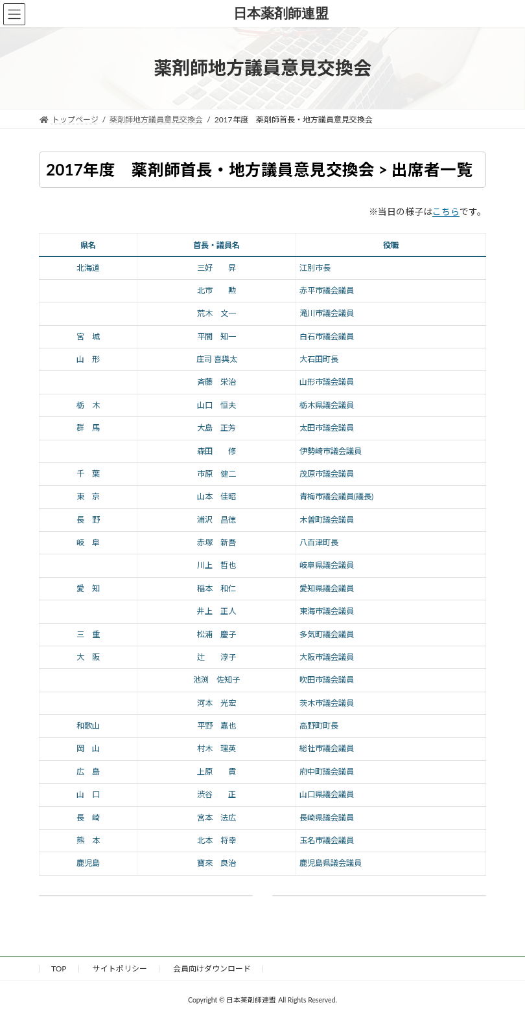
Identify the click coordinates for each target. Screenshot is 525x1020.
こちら (446, 211)
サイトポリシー (120, 968)
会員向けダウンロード (212, 968)
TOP (59, 968)
